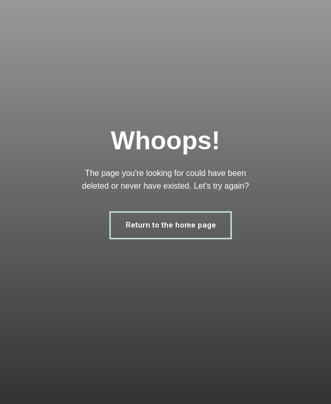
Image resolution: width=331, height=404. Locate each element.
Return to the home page (171, 225)
